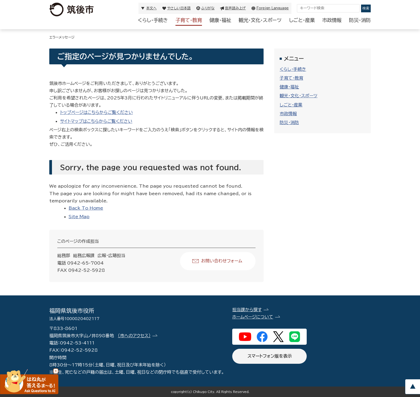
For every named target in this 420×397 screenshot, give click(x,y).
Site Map (79, 216)
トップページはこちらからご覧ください (96, 112)
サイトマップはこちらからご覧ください (96, 121)
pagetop (412, 386)
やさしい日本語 (179, 8)
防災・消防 (360, 20)
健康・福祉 (220, 20)
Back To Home (86, 208)
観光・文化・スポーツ (260, 20)
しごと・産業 (302, 20)
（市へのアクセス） (134, 335)
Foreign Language (272, 8)
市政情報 (332, 20)
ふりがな (208, 8)
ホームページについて (252, 317)
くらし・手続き (153, 20)
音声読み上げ (235, 8)
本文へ (151, 8)
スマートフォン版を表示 (270, 356)
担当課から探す (247, 309)
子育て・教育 (188, 20)
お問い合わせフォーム (221, 261)
